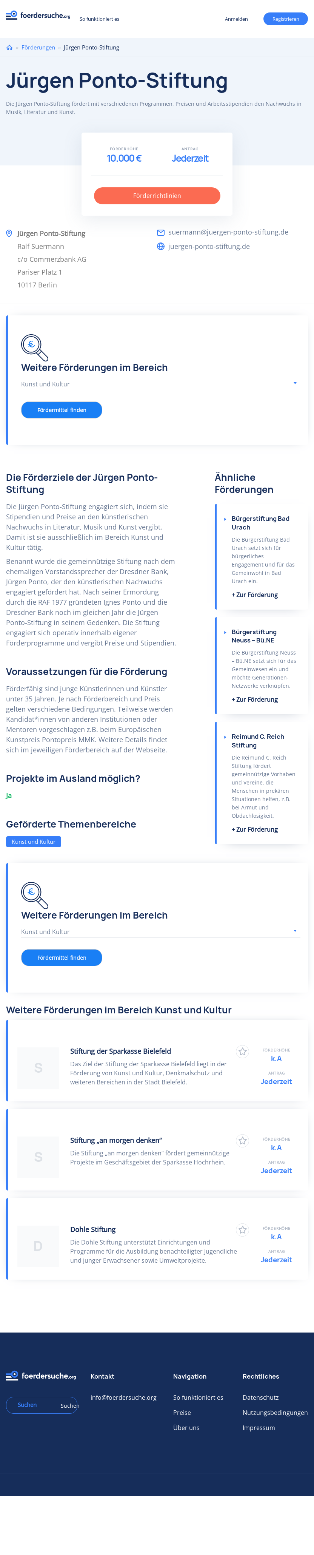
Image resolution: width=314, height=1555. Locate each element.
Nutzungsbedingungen (275, 1412)
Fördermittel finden (61, 410)
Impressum (259, 1428)
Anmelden (236, 18)
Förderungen (38, 47)
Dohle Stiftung (92, 1229)
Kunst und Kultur (33, 841)
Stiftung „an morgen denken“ (116, 1140)
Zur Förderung (257, 595)
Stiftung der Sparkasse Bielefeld (120, 1051)
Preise (182, 1412)
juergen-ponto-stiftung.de (209, 246)
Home (9, 47)
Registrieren (285, 18)
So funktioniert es (99, 18)
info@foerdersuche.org (124, 1397)
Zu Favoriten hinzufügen (242, 1051)
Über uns (186, 1428)
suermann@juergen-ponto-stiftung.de (228, 231)
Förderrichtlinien (157, 195)
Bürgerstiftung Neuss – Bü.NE (254, 636)
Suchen (66, 1405)
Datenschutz (261, 1397)
